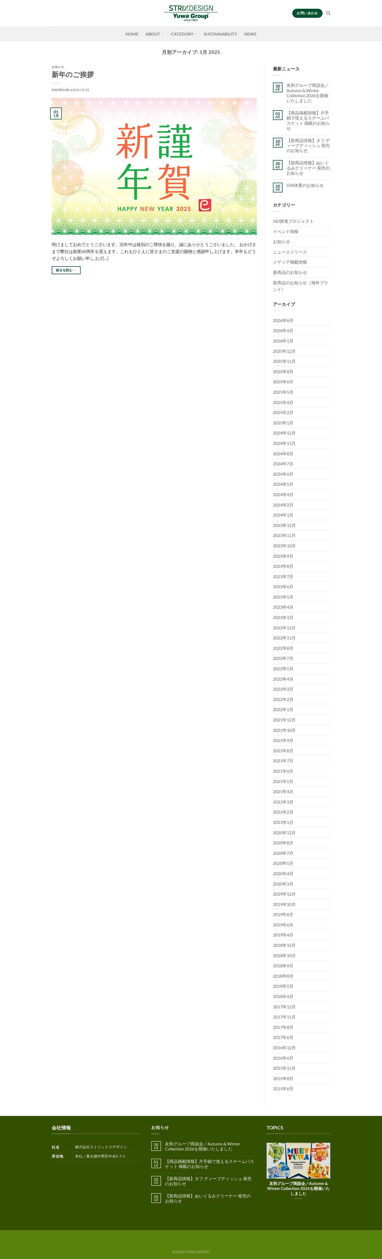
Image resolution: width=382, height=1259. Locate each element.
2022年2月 (283, 699)
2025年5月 (283, 391)
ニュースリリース (290, 251)
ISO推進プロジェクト (293, 221)
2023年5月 (283, 596)
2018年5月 (283, 986)
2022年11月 (284, 637)
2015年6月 (283, 1088)
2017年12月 (284, 1006)
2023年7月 (283, 576)
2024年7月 (283, 463)
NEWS (250, 33)
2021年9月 (283, 740)
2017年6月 (283, 1037)
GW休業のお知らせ (305, 185)
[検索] (328, 13)
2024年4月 (283, 494)
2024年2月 (283, 504)
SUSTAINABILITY (220, 33)
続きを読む (66, 270)
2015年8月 (283, 1078)
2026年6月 (283, 320)
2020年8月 (283, 842)
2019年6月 (283, 924)
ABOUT (154, 34)
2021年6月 (283, 771)
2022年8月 (283, 648)
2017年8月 (283, 1027)
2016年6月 (283, 1057)
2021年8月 (283, 750)
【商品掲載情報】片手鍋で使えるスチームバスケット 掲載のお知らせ (308, 120)
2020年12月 (284, 832)
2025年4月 (283, 402)
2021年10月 (284, 730)
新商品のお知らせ (290, 272)
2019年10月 (284, 904)
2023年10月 (284, 545)
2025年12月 (284, 351)
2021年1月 (283, 822)
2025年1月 (283, 422)
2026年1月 (283, 340)
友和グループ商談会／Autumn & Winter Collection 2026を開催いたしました (307, 93)
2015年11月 (284, 1068)
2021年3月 (283, 801)
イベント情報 (285, 231)
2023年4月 (283, 606)
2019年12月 (284, 893)
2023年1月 (283, 617)
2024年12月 (284, 432)
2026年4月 (283, 330)
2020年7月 (283, 853)
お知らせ (58, 66)
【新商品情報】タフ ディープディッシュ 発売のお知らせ (308, 145)
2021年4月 (283, 791)
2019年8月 (283, 914)
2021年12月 (284, 719)
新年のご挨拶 (73, 74)
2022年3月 (283, 688)
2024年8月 (283, 453)
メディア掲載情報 (290, 261)
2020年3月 (283, 883)
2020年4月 (283, 873)
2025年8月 (283, 371)
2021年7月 (283, 760)
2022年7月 (283, 658)
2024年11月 (284, 443)
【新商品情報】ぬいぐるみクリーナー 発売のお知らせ (308, 167)
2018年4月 (283, 996)
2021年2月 (283, 811)
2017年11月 (284, 1016)
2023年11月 (284, 535)
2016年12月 (284, 1047)
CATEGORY (184, 34)
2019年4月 (283, 934)
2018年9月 (283, 965)
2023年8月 (283, 566)
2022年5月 (283, 668)
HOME (131, 33)
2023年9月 (283, 555)
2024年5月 (283, 484)
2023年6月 (283, 586)
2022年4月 (283, 678)
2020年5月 (283, 863)
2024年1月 (283, 514)
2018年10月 (284, 955)
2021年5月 (283, 781)
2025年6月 (283, 381)
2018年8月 (283, 975)
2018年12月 (284, 945)
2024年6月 (283, 473)
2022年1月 (283, 709)
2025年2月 (283, 412)
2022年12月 (284, 627)
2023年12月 (284, 525)
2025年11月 (284, 361)
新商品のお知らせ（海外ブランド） (300, 286)
